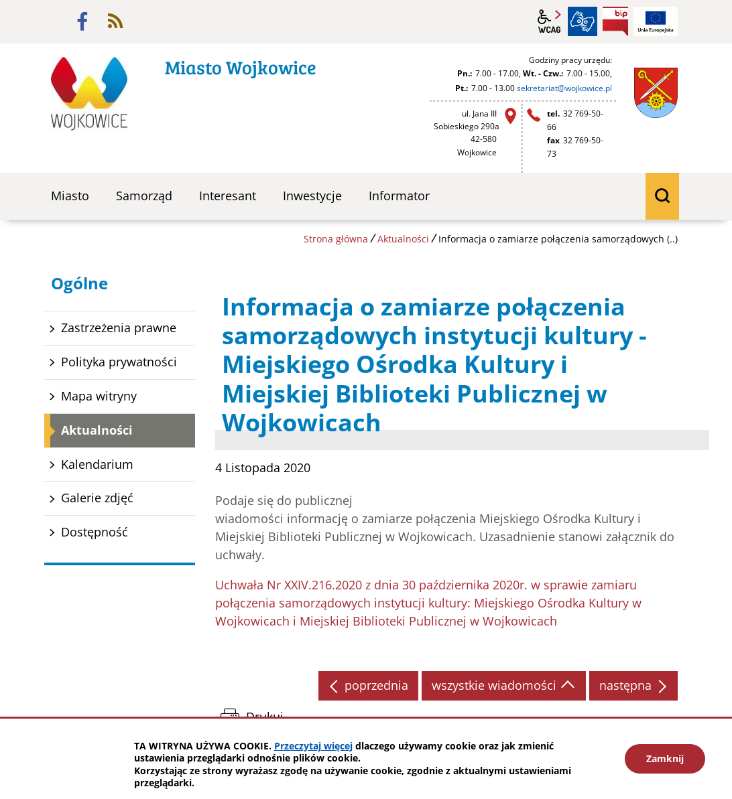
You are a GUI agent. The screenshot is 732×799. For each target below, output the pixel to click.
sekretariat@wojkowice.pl (564, 88)
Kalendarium (97, 464)
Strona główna (336, 238)
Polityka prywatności (119, 362)
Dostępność (94, 532)
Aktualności (403, 238)
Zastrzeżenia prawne (118, 327)
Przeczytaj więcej (313, 745)
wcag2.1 (549, 21)
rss (115, 21)
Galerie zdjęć (97, 498)
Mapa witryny (99, 396)
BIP (615, 21)
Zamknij (665, 758)
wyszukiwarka (662, 196)
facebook (82, 21)
